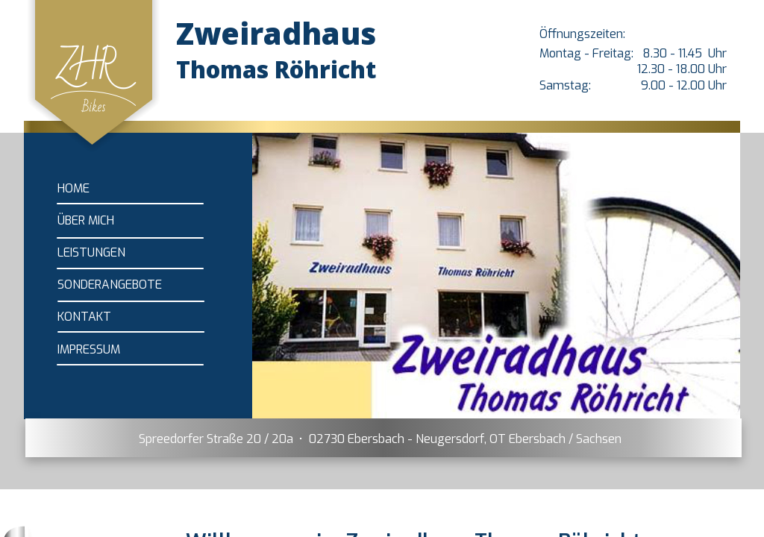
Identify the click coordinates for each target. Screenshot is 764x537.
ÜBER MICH (85, 220)
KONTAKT (84, 316)
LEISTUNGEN (91, 252)
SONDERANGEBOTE (109, 284)
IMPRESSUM (88, 349)
